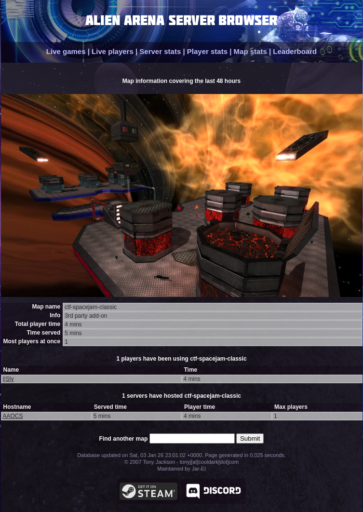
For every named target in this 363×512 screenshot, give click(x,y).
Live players (113, 51)
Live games (66, 51)
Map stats (250, 51)
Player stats (207, 51)
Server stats (160, 51)
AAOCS (13, 416)
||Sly (8, 379)
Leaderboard (295, 51)
